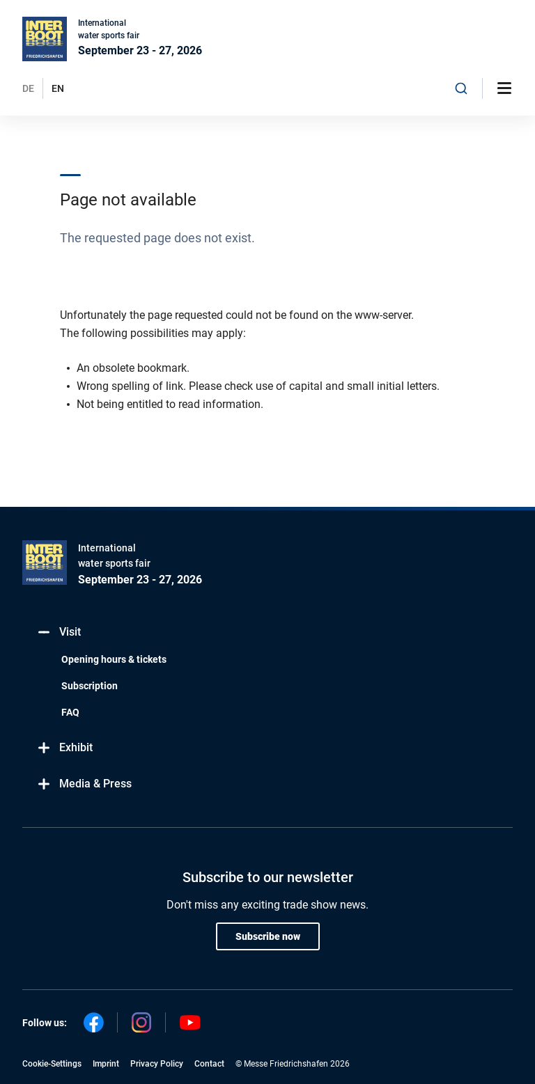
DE (28, 88)
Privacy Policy (156, 1064)
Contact (209, 1064)
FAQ (70, 712)
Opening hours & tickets (113, 659)
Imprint (106, 1064)
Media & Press (84, 784)
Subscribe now (267, 936)
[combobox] (461, 88)
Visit (58, 632)
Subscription (89, 685)
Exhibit (64, 748)
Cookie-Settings (52, 1064)
